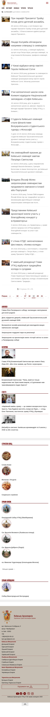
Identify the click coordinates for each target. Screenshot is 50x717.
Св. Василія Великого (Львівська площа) (18, 532)
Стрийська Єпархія (8, 662)
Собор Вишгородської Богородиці (15, 596)
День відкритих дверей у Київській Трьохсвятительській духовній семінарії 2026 (24, 319)
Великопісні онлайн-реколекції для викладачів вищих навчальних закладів (23, 326)
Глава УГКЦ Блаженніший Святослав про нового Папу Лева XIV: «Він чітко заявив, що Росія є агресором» (23, 363)
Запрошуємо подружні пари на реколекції (18, 332)
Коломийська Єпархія (8, 670)
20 (38, 296)
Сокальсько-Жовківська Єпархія (12, 665)
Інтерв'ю (5, 347)
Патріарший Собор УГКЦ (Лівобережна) (17, 518)
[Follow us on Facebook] (21, 693)
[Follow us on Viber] (28, 693)
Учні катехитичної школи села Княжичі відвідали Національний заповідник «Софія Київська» (28, 95)
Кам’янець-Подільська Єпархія (11, 683)
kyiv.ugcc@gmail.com (8, 639)
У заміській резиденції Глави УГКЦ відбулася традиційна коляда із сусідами (26, 265)
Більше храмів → (8, 569)
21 (42, 296)
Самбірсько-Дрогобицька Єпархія (12, 659)
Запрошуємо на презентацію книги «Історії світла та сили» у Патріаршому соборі (25, 339)
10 (17, 296)
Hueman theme (36, 710)
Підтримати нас (25, 686)
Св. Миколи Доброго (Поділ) (13, 547)
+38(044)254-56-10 (7, 636)
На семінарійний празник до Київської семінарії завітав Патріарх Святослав (26, 156)
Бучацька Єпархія (7, 680)
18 (29, 296)
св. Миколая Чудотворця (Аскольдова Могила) (20, 562)
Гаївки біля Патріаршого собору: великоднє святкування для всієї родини (24, 311)
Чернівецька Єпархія (8, 672)
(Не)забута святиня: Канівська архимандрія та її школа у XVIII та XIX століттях (24, 428)
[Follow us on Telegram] (24, 693)
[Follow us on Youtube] (17, 693)
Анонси (4, 306)
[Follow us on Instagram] (32, 693)
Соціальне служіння (10, 495)
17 (25, 296)
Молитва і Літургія (9, 480)
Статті (4, 392)
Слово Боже (6, 465)
